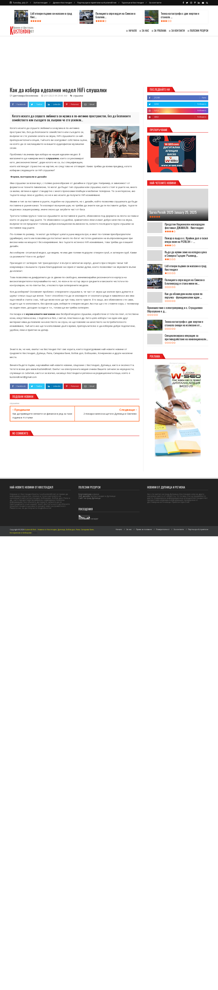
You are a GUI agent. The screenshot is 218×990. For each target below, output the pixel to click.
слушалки (78, 95)
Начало (119, 529)
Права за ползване (144, 529)
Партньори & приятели (198, 529)
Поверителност (162, 529)
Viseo (35, 533)
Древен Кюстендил (62, 2)
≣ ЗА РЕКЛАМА (158, 30)
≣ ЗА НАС (144, 30)
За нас (129, 529)
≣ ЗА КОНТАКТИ (177, 30)
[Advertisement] (109, 61)
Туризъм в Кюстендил (133, 2)
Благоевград (84, 494)
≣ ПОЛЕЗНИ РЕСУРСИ (197, 30)
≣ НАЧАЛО (131, 30)
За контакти (155, 2)
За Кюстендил (40, 2)
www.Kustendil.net (41, 369)
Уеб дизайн (84, 496)
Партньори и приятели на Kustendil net (96, 2)
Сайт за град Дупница (89, 498)
